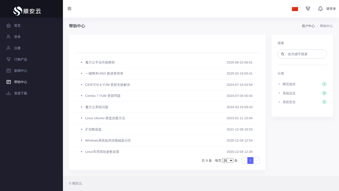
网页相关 (302, 84)
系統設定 (302, 93)
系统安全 (302, 102)
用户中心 (308, 26)
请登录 (331, 9)
